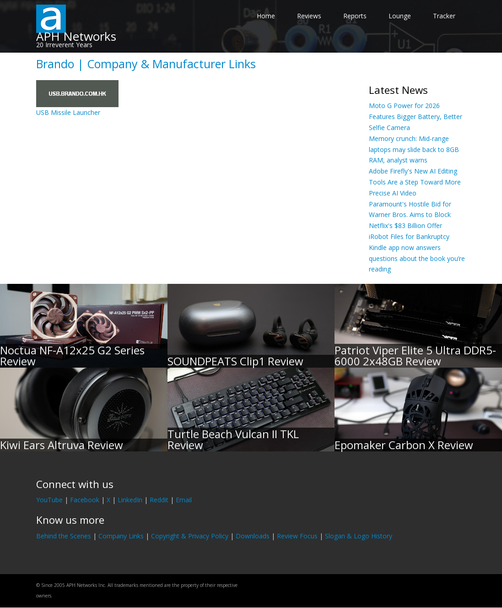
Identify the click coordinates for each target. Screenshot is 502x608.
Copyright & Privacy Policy (189, 536)
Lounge (400, 15)
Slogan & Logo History (358, 536)
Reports (355, 15)
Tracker (444, 15)
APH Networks (76, 36)
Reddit (159, 499)
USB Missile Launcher (68, 112)
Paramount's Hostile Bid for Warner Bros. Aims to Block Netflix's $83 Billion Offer (410, 215)
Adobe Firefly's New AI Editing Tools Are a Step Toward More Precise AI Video (415, 182)
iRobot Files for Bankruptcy (409, 236)
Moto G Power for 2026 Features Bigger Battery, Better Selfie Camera (415, 116)
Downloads (253, 536)
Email (184, 499)
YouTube (49, 499)
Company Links (121, 536)
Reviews (309, 15)
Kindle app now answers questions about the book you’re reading (417, 258)
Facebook (84, 499)
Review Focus (297, 536)
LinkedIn (130, 499)
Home (266, 15)
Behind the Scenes (63, 536)
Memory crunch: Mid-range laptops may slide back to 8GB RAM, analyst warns (414, 149)
